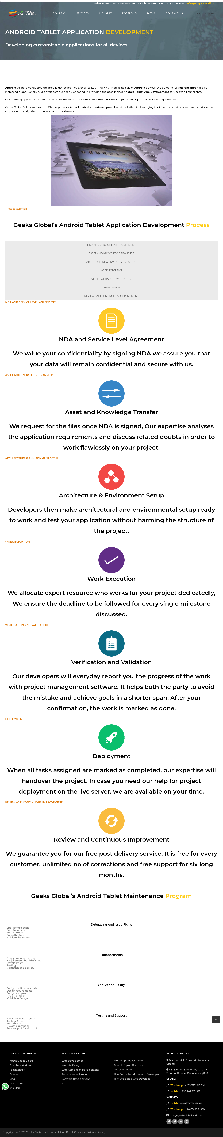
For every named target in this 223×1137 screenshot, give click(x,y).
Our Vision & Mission (21, 1065)
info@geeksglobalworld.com (201, 3)
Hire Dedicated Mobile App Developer (136, 1074)
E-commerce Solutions (76, 1074)
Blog (12, 1079)
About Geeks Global (21, 1060)
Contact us (174, 13)
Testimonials (17, 1070)
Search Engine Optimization (130, 1065)
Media (151, 13)
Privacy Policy (96, 1132)
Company (59, 13)
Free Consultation (17, 209)
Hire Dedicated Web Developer (132, 1078)
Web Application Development (80, 1070)
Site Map (15, 1088)
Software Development (76, 1079)
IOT (64, 1083)
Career (14, 1074)
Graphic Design (123, 1069)
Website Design (71, 1065)
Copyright (9, 1132)
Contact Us (16, 1083)
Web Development (73, 1060)
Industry (105, 13)
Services (82, 13)
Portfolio (129, 13)
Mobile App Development (129, 1060)
